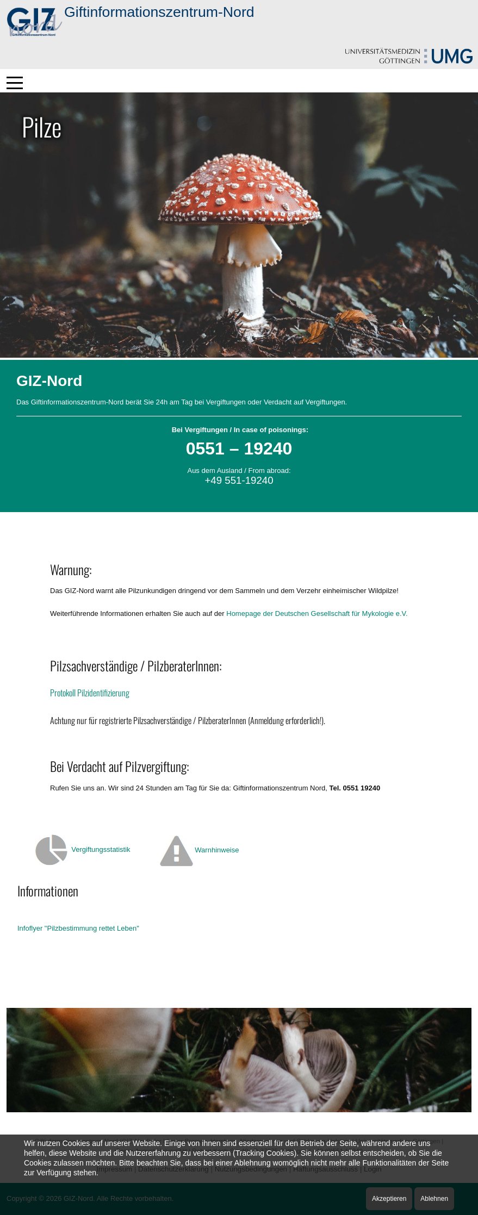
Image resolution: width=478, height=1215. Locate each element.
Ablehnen (434, 1198)
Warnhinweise (217, 850)
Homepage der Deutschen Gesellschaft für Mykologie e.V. (316, 613)
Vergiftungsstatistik (100, 849)
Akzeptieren (389, 1198)
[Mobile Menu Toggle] (15, 82)
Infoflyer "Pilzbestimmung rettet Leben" (78, 928)
